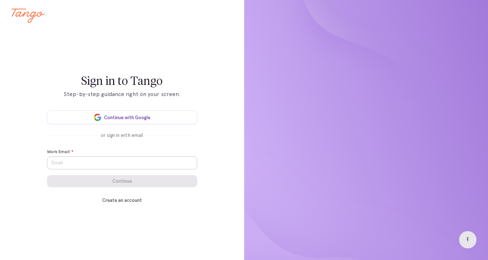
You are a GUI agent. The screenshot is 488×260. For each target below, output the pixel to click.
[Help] (467, 239)
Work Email (60, 152)
